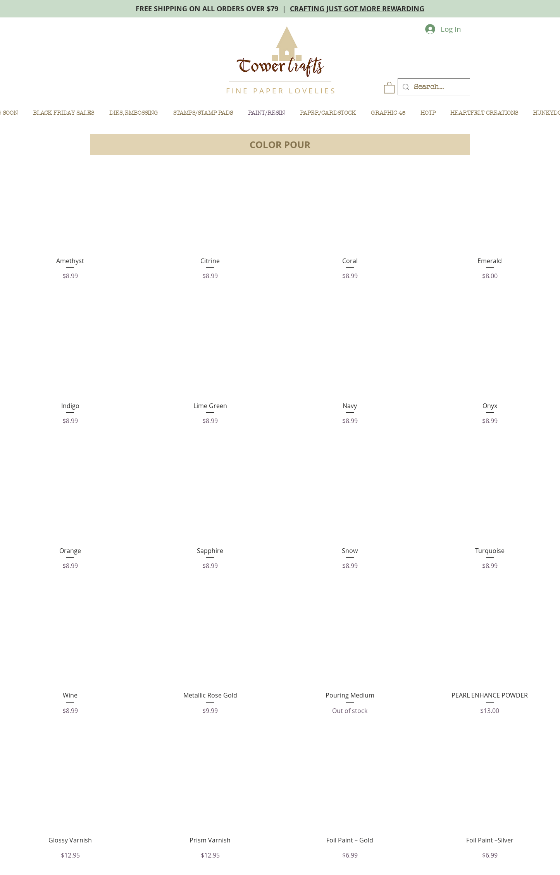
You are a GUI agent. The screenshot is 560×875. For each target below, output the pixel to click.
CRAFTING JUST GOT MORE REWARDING (357, 9)
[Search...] (433, 87)
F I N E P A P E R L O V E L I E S (280, 91)
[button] (389, 87)
